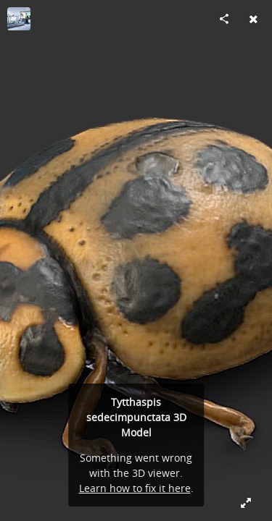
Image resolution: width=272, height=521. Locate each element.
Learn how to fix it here (135, 488)
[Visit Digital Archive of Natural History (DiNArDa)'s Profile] (18, 18)
